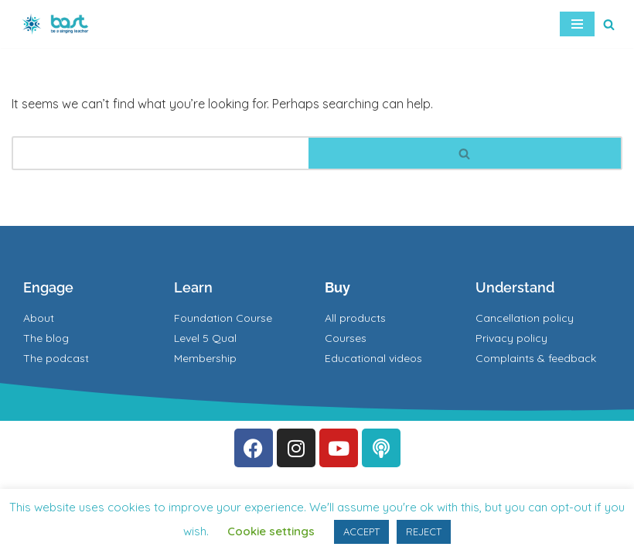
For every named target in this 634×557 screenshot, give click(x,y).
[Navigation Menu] (577, 24)
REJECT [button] (423, 531)
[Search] (609, 24)
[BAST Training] (58, 24)
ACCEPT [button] (361, 531)
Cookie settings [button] (271, 531)
